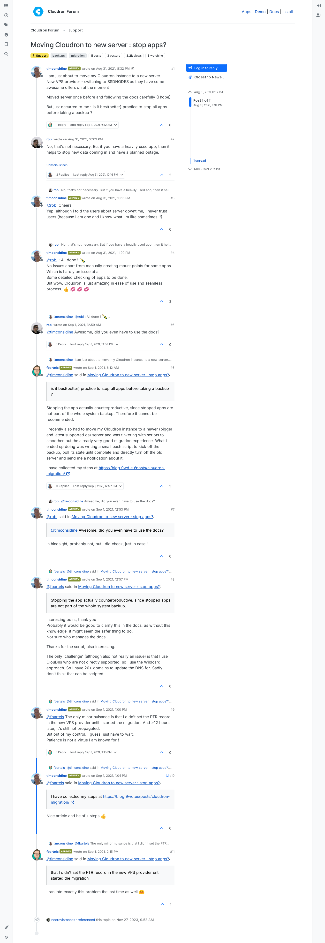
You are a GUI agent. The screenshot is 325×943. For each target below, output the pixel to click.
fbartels (52, 368)
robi (49, 139)
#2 (172, 139)
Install (287, 11)
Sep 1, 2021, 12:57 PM (112, 579)
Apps (246, 11)
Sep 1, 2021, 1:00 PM (111, 709)
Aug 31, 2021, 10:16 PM (113, 198)
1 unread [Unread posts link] (199, 161)
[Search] (6, 54)
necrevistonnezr (64, 920)
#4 (172, 253)
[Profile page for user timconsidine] (37, 72)
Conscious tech (57, 165)
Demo (260, 11)
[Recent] (6, 15)
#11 (172, 851)
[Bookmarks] (6, 44)
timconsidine (56, 68)
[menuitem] (318, 6)
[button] (6, 927)
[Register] (318, 15)
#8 (172, 579)
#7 (172, 509)
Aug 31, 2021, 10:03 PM (85, 139)
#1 (172, 68)
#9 (172, 709)
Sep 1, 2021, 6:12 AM (103, 368)
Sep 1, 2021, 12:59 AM (84, 325)
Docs (274, 11)
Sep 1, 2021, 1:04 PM (111, 775)
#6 (172, 368)
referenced (86, 920)
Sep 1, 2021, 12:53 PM (112, 509)
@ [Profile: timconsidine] (59, 332)
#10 (171, 775)
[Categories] (6, 6)
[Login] (318, 6)
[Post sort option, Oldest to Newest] (206, 77)
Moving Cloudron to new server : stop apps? (128, 374)
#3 (172, 198)
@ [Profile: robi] (51, 205)
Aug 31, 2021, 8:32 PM (113, 68)
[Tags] (6, 25)
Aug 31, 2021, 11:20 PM (113, 253)
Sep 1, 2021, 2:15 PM (103, 851)
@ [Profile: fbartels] (55, 586)
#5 (172, 325)
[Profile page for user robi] (37, 142)
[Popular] (6, 35)
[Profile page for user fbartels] (37, 371)
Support (39, 55)
